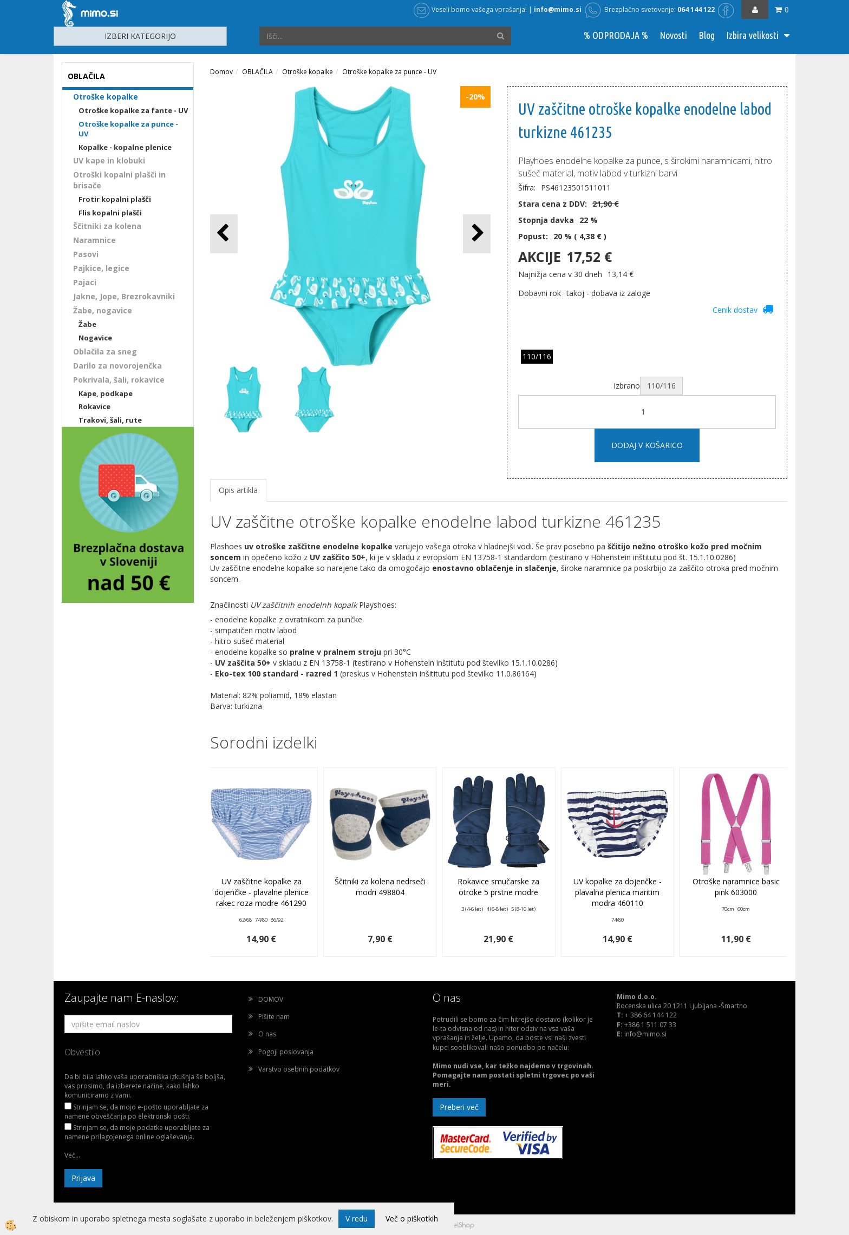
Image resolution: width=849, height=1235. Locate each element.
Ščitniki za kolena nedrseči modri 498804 (380, 886)
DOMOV (270, 999)
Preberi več (459, 1107)
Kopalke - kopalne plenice (125, 147)
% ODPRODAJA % (616, 35)
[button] (477, 233)
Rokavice (94, 406)
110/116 (537, 356)
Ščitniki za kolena (107, 226)
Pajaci (84, 282)
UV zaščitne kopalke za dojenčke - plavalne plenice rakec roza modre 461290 (261, 892)
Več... (72, 1155)
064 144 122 (696, 9)
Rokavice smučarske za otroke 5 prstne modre (498, 886)
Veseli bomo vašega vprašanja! (470, 9)
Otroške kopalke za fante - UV (133, 110)
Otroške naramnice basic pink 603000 (736, 886)
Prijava (83, 1178)
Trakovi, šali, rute (110, 420)
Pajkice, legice (101, 268)
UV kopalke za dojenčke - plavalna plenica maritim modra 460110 (617, 892)
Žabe (87, 324)
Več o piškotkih (412, 1218)
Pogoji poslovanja (286, 1051)
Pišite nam (274, 1016)
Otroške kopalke (105, 96)
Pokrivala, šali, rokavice (119, 380)
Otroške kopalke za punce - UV (128, 129)
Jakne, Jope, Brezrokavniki (124, 296)
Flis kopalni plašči (110, 213)
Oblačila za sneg (105, 351)
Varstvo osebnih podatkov (298, 1069)
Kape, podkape (106, 393)
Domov (221, 71)
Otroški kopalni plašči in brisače (119, 179)
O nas (267, 1034)
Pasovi (86, 254)
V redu (356, 1218)
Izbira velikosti (752, 35)
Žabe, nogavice (102, 310)
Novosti (673, 35)
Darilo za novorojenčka (117, 365)
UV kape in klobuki (109, 160)
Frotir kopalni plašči (115, 199)
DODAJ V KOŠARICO (647, 445)
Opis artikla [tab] (238, 490)
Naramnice (94, 240)
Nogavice (95, 338)
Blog (706, 35)
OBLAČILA (257, 71)
